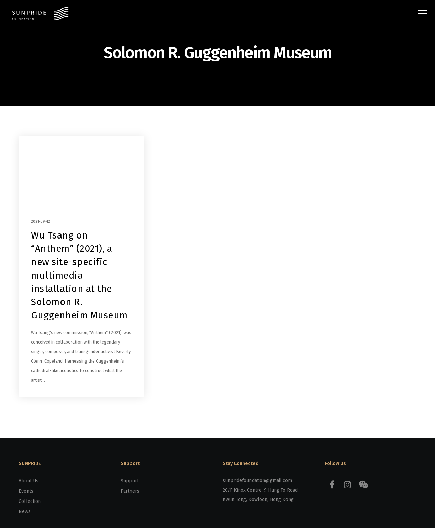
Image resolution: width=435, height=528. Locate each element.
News (25, 511)
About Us (28, 481)
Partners (130, 491)
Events (26, 491)
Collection (30, 501)
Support (130, 481)
